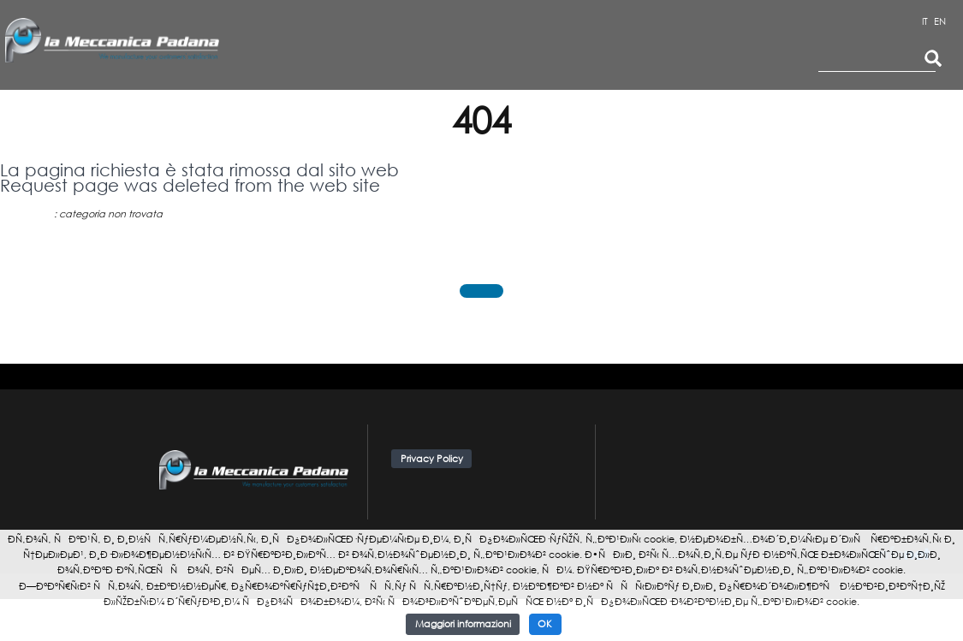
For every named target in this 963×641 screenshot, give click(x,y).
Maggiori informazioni (463, 624)
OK (545, 624)
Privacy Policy (432, 459)
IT (925, 21)
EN (940, 21)
